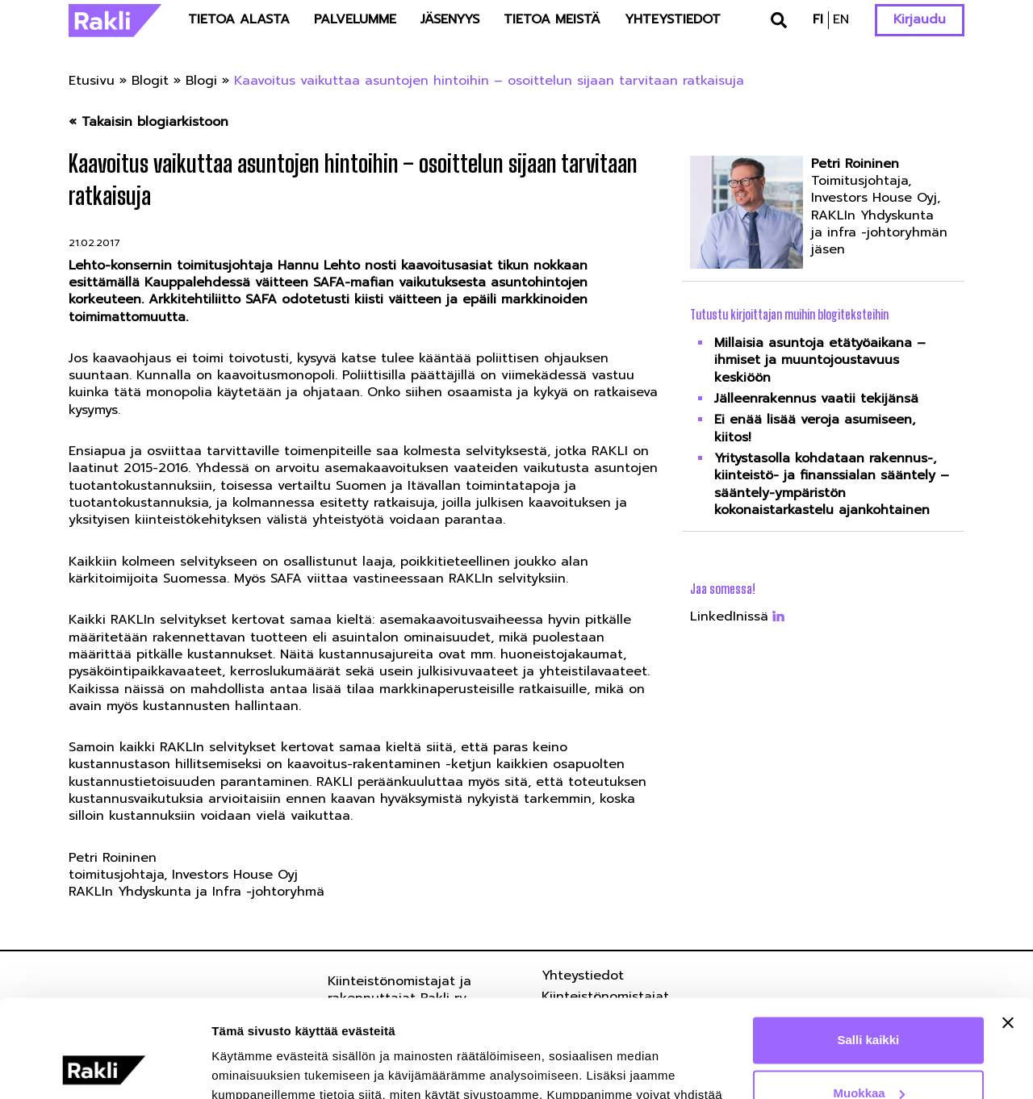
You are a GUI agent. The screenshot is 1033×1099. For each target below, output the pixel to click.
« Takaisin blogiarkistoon (148, 122)
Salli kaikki (869, 948)
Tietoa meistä (552, 19)
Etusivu (92, 80)
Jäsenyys (449, 19)
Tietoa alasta (239, 19)
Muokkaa (869, 1001)
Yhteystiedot (673, 19)
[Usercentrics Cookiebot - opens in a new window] (104, 1067)
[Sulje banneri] (1008, 931)
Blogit (150, 80)
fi (818, 19)
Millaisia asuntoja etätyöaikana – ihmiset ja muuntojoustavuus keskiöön (820, 360)
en (841, 19)
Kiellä (868, 1054)
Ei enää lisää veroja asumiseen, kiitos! (814, 428)
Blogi (201, 80)
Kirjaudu (919, 19)
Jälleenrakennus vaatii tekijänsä (816, 398)
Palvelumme (355, 19)
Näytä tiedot (246, 1067)
